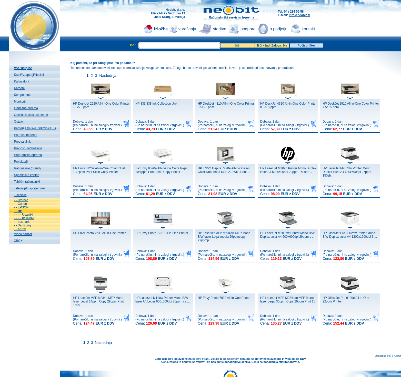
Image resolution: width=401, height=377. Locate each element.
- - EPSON (21, 207)
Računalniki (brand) (27, 168)
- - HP (18, 211)
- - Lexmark (22, 222)
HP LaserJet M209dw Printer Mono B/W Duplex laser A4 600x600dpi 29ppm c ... (287, 234)
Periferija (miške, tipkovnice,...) (35, 128)
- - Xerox (20, 229)
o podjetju (278, 29)
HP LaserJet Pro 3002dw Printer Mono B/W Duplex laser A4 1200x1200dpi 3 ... (350, 234)
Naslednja (107, 75)
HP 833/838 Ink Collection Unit (156, 103)
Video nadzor (23, 234)
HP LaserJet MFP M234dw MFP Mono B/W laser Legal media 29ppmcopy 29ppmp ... (224, 236)
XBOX (18, 241)
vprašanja (187, 29)
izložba (161, 29)
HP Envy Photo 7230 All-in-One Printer (99, 233)
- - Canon (20, 204)
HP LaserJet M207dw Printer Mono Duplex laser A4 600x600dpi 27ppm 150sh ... (347, 172)
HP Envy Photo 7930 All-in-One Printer (224, 298)
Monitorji (20, 101)
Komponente (23, 95)
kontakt (308, 29)
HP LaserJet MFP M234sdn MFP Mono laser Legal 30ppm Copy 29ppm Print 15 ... (287, 301)
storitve (219, 29)
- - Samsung (22, 225)
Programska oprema (28, 155)
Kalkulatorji (21, 81)
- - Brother (21, 200)
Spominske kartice (26, 175)
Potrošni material (25, 135)
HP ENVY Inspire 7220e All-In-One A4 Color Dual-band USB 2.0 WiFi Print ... (224, 170)
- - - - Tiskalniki (24, 218)
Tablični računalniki (27, 181)
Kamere (19, 88)
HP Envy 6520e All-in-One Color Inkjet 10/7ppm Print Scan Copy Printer (161, 170)
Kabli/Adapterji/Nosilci (29, 75)
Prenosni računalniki (28, 148)
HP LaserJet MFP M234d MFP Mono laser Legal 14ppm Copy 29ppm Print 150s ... (98, 301)
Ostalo (18, 121)
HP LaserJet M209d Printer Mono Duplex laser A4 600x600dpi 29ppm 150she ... (288, 170)
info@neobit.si (299, 15)
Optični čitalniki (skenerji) (31, 115)
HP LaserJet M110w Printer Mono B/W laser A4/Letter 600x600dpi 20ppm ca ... (162, 299)
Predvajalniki (23, 141)
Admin (397, 355)
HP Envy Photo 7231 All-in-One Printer (161, 233)
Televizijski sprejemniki (29, 188)
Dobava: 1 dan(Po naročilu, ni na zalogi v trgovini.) (97, 125)
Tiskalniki (20, 195)
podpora (248, 29)
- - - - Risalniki (23, 214)
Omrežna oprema (26, 108)
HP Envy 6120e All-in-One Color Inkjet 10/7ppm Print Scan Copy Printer (99, 170)
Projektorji (21, 161)
